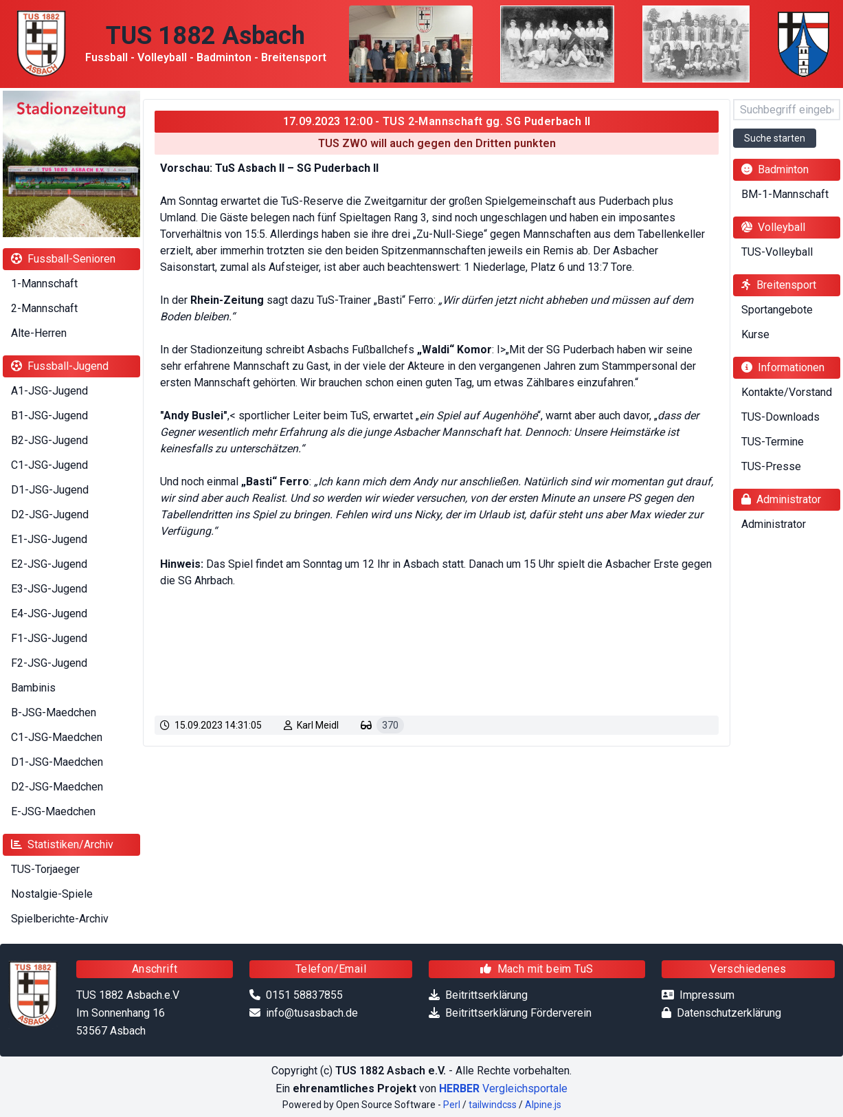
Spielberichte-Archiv (60, 918)
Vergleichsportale (503, 1088)
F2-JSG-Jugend (49, 663)
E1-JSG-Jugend (49, 539)
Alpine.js (543, 1104)
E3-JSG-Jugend (49, 588)
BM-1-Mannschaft (785, 194)
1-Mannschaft (44, 283)
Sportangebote (777, 309)
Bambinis (33, 687)
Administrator (773, 524)
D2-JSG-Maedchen (57, 786)
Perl (451, 1104)
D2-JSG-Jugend (50, 514)
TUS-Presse (771, 466)
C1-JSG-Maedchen (56, 737)
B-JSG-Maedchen (53, 712)
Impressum (706, 995)
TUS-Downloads (780, 416)
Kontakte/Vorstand (786, 392)
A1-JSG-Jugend (49, 390)
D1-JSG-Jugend (50, 489)
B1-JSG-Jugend (49, 415)
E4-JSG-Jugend (49, 613)
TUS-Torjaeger (45, 869)
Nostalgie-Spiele (52, 893)
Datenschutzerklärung (729, 1012)
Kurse (755, 334)
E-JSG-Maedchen (53, 811)
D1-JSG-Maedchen (57, 761)
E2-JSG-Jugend (49, 564)
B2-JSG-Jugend (49, 440)
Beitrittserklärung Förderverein (518, 1012)
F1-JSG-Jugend (49, 638)
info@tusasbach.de (312, 1012)
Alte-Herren (39, 333)
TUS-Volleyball (777, 251)
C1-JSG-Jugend (49, 465)
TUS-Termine (772, 441)
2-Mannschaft (44, 308)
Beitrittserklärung (486, 995)
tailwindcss (493, 1104)
